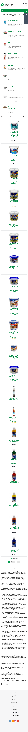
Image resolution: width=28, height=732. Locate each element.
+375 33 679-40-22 (23, 4)
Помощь (14, 699)
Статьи (14, 706)
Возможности (14, 705)
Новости (14, 693)
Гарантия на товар (14, 703)
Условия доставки (14, 702)
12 (18, 561)
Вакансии (14, 696)
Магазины (14, 698)
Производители (14, 709)
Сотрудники (14, 695)
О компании (14, 692)
